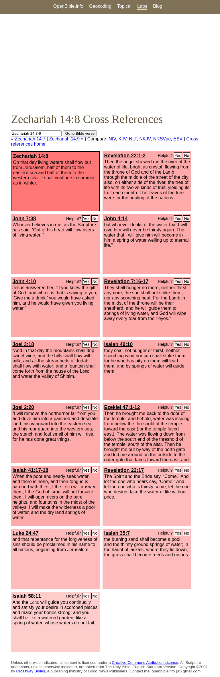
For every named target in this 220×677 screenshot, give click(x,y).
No (186, 155)
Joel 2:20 (23, 407)
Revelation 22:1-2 (125, 155)
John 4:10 (24, 281)
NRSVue (162, 138)
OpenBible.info (68, 6)
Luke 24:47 (25, 533)
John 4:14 (115, 218)
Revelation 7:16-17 (126, 281)
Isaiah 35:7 (117, 533)
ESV (177, 138)
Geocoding (100, 6)
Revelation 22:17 (124, 470)
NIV (112, 138)
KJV (122, 138)
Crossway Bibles (30, 671)
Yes (178, 155)
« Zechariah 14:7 (28, 138)
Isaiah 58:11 (26, 596)
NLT (133, 138)
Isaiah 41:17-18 (30, 470)
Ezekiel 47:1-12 (122, 407)
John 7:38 (24, 218)
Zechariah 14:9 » (66, 138)
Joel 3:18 (23, 344)
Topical (124, 6)
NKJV (144, 138)
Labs (142, 6)
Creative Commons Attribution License (145, 662)
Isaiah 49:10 (118, 344)
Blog (157, 6)
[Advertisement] (110, 63)
